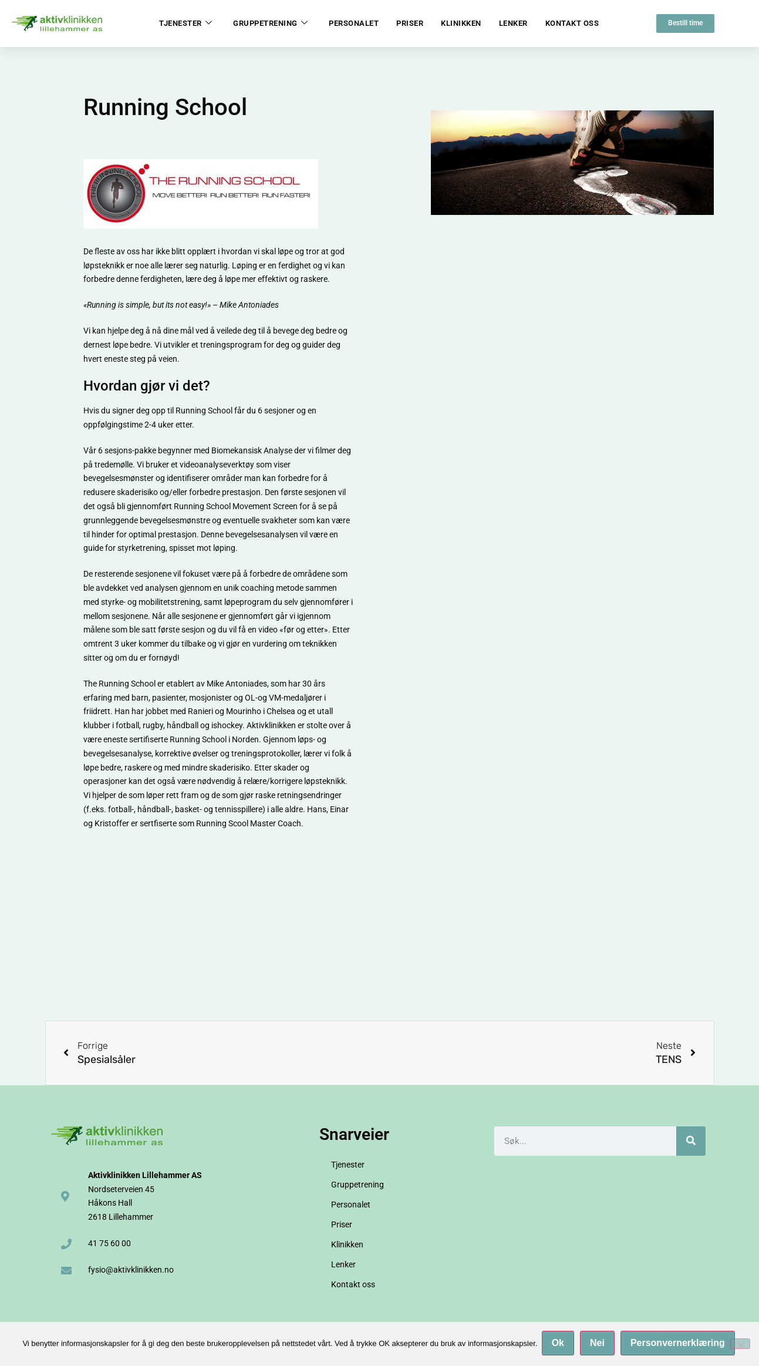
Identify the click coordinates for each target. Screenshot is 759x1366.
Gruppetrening (270, 23)
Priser (409, 23)
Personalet (354, 23)
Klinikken (461, 23)
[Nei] (740, 1344)
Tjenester (185, 23)
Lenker (513, 23)
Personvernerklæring (679, 1345)
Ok (559, 1345)
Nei (599, 1345)
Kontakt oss (572, 23)
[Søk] (691, 1141)
